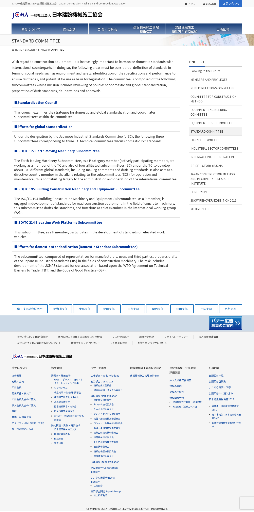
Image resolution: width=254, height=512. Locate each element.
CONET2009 (198, 192)
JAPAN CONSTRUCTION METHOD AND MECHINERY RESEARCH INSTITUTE (212, 178)
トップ (190, 3)
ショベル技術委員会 (104, 409)
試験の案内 (175, 386)
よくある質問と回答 (220, 387)
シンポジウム (61, 387)
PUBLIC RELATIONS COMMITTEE (212, 88)
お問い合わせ (231, 3)
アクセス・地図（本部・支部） (29, 423)
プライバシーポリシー (176, 336)
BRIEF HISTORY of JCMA (206, 166)
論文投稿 (58, 443)
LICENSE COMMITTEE (204, 140)
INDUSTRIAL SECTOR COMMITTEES (214, 148)
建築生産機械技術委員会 (106, 432)
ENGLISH (209, 3)
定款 (14, 411)
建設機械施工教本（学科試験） (188, 401)
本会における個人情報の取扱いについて (39, 342)
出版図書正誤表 (217, 381)
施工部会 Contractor (102, 381)
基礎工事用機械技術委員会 (107, 427)
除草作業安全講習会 (64, 411)
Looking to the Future (205, 71)
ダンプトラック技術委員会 (107, 413)
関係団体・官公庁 (21, 393)
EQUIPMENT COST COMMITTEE (211, 123)
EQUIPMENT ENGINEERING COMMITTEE (208, 112)
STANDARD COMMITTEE (206, 131)
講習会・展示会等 (61, 375)
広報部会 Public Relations (105, 375)
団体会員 (16, 387)
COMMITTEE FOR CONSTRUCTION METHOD (213, 99)
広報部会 (98, 485)
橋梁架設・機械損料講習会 (67, 392)
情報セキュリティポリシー (85, 342)
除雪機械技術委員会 (104, 437)
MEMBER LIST (199, 209)
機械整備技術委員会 (104, 456)
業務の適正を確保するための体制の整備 (80, 336)
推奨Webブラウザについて (152, 342)
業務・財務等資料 (21, 417)
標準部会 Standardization (105, 461)
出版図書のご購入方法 (221, 393)
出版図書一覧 (216, 375)
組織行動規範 (146, 336)
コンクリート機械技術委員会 (108, 423)
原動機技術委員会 (102, 399)
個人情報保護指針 (208, 336)
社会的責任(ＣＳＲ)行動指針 (32, 336)
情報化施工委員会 (102, 385)
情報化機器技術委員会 (105, 451)
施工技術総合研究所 (23, 429)
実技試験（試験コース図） (186, 406)
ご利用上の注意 (118, 342)
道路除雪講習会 (62, 401)
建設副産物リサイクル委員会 (108, 390)
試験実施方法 (176, 398)
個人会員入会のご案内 (24, 405)
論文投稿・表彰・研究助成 (65, 425)
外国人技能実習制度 (180, 380)
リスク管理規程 (120, 336)
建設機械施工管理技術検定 (144, 375)
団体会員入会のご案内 (24, 399)
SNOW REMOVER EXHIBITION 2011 (213, 200)
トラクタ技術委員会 (104, 404)
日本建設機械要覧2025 (221, 399)
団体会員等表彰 (62, 433)
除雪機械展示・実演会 (65, 406)
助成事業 (58, 438)
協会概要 (16, 375)
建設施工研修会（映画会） (67, 397)
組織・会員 (18, 381)
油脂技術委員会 (101, 446)
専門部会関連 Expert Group (106, 491)
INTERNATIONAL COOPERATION (212, 157)
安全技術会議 (100, 495)
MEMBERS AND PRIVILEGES (208, 80)
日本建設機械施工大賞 (65, 429)
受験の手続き (176, 392)
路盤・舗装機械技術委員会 (107, 418)
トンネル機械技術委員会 (106, 441)
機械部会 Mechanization (104, 395)
